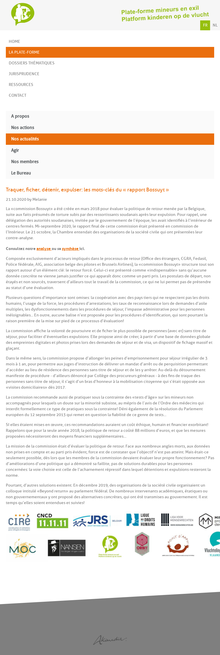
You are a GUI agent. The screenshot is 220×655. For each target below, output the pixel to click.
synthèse (70, 248)
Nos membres (25, 162)
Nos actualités (25, 139)
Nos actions (22, 128)
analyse (44, 248)
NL (215, 25)
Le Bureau (21, 173)
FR (205, 25)
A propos (20, 116)
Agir (15, 150)
